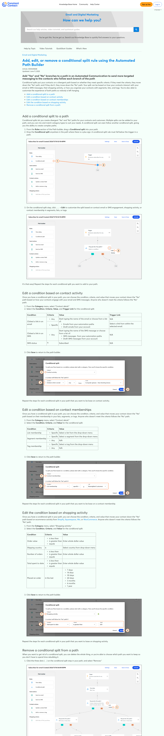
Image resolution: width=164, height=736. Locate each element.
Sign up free (146, 4)
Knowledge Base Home (68, 4)
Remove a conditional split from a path (43, 105)
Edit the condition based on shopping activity (46, 102)
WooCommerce (90, 519)
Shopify (61, 519)
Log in (157, 4)
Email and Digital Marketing (34, 55)
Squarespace (70, 519)
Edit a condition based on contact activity (45, 97)
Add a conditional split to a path (41, 94)
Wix (78, 519)
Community (83, 4)
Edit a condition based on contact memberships (47, 99)
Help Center (95, 4)
